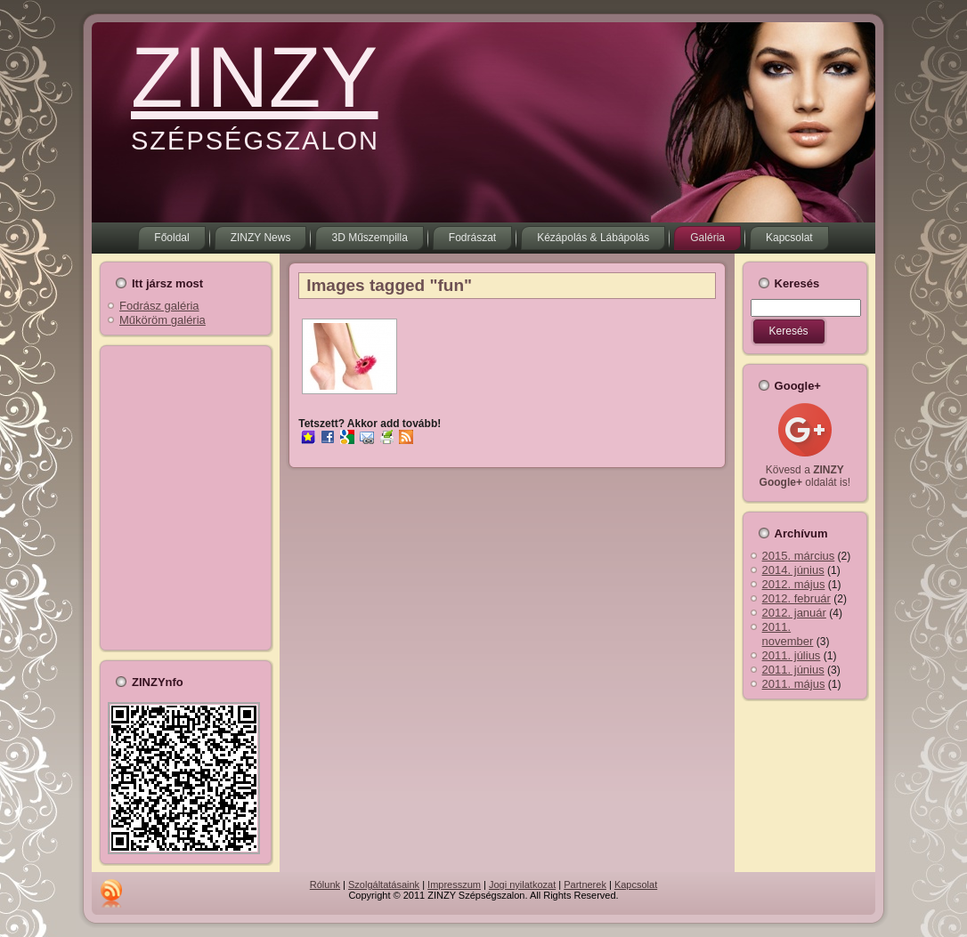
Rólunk (325, 884)
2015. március (798, 555)
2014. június (793, 570)
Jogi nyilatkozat (522, 884)
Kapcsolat (635, 884)
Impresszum (454, 884)
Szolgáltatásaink (383, 884)
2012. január (794, 612)
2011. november (788, 634)
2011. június (793, 669)
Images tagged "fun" (389, 285)
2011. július (791, 655)
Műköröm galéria (162, 320)
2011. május (793, 684)
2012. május (793, 584)
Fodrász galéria (159, 305)
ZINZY (254, 77)
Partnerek (585, 884)
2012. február (796, 598)
